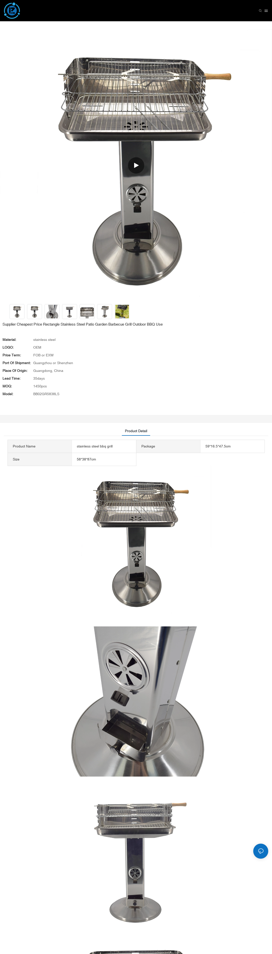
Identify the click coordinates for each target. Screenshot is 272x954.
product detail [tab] (136, 431)
